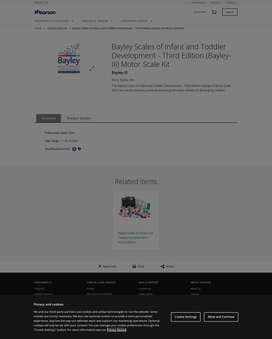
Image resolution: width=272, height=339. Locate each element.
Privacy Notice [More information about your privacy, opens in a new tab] (116, 330)
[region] (136, 317)
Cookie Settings (186, 317)
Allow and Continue (221, 317)
